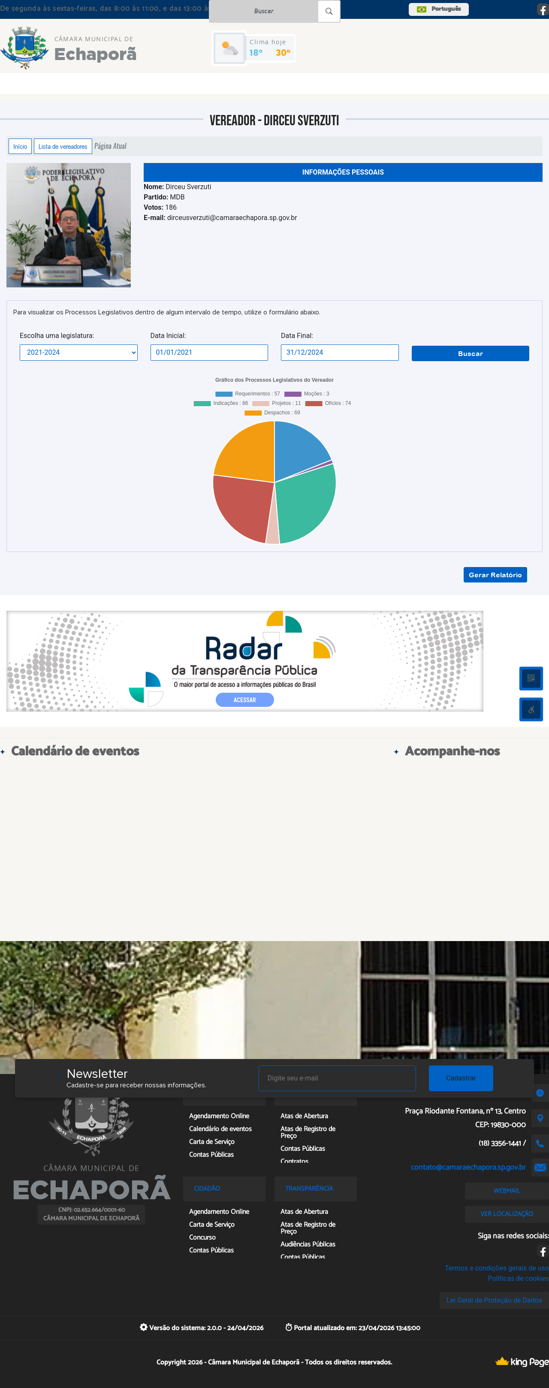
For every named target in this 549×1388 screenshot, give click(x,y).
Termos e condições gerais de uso (497, 1268)
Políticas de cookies (518, 1278)
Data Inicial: (168, 336)
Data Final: (297, 336)
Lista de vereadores (63, 146)
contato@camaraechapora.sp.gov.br (468, 1167)
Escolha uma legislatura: (57, 336)
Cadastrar (461, 1078)
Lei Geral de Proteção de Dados (494, 1300)
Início (20, 146)
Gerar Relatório (495, 575)
